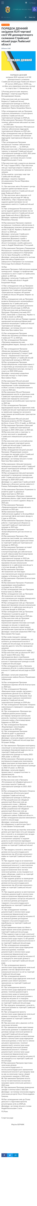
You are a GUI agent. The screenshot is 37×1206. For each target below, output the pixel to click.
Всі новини (5, 25)
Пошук (32, 3)
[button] (34, 9)
